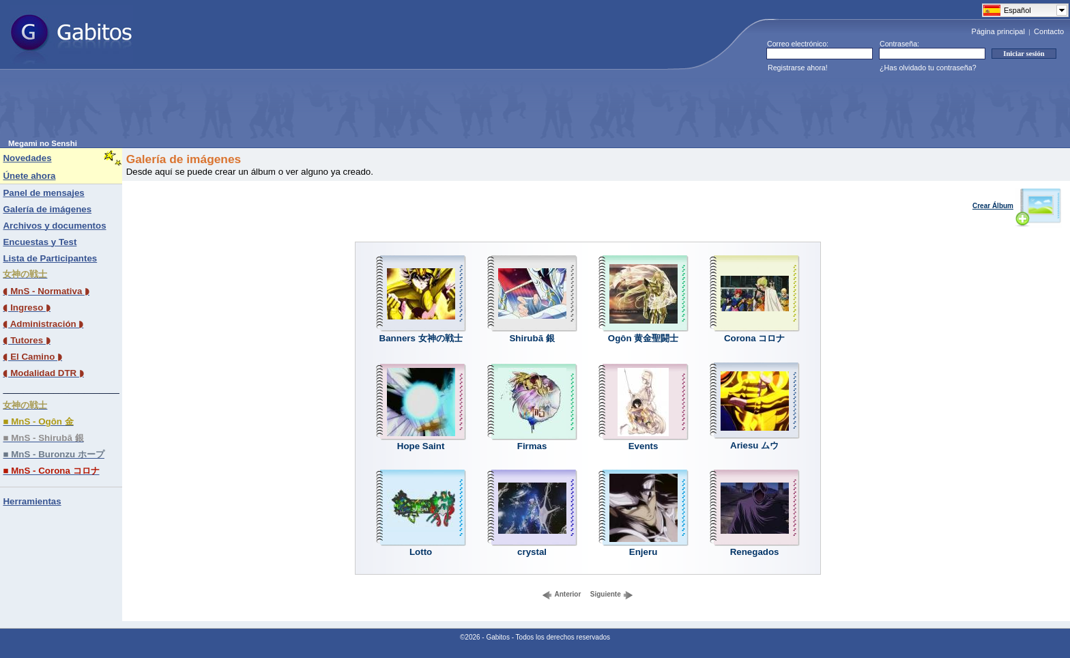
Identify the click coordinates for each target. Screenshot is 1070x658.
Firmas (532, 446)
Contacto (1049, 31)
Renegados (754, 552)
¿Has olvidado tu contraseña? (928, 67)
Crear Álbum (1017, 206)
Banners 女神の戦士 (421, 338)
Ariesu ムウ (754, 445)
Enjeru (643, 552)
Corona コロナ (754, 338)
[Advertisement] (256, 108)
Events (643, 446)
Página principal (998, 31)
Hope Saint (421, 446)
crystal (532, 552)
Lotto (420, 552)
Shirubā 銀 (531, 338)
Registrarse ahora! (798, 67)
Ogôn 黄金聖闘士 (643, 338)
